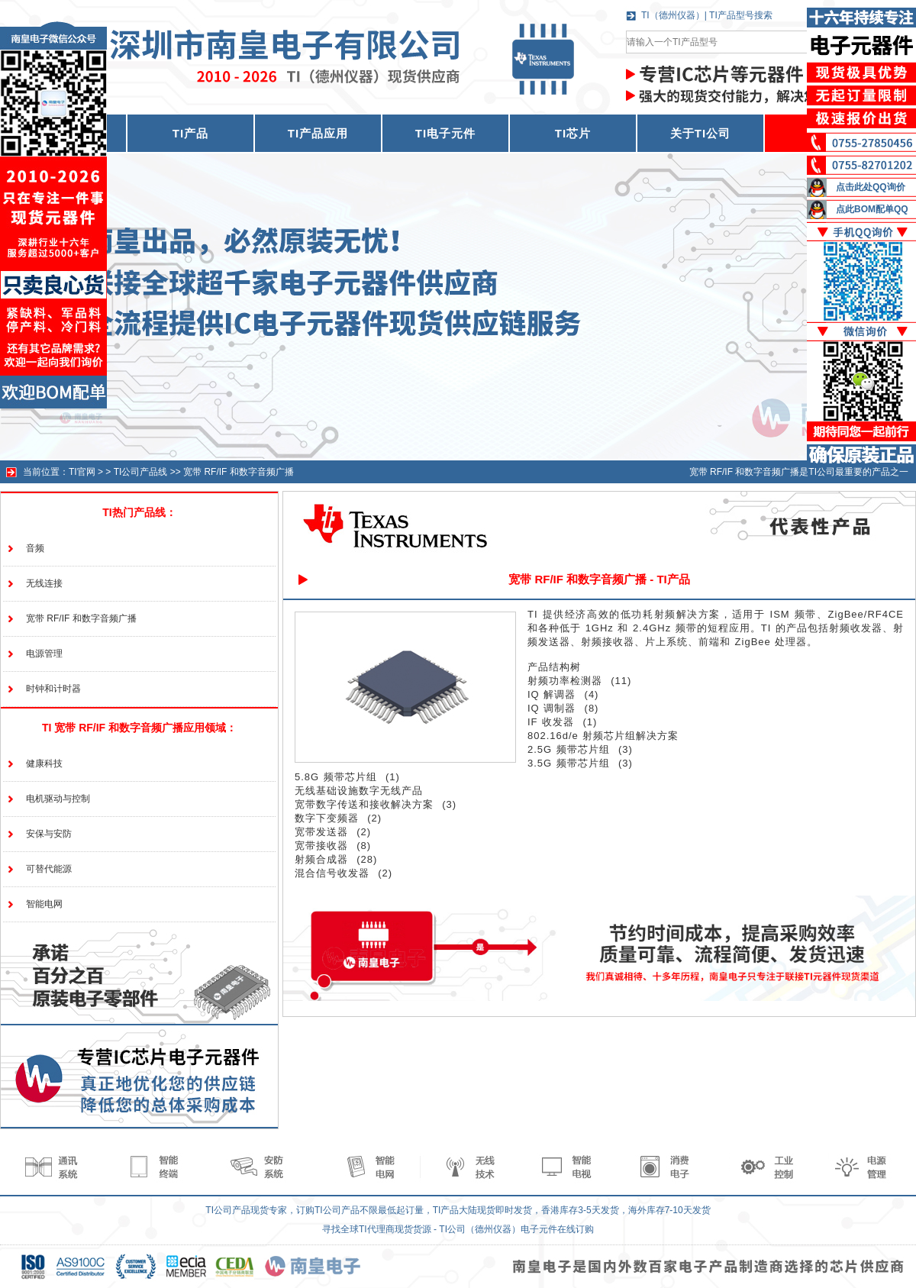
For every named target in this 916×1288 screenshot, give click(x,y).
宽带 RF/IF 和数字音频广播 (238, 471)
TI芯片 (573, 133)
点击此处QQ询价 (870, 187)
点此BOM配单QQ (872, 209)
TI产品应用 (318, 133)
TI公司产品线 (141, 471)
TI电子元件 (445, 133)
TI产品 (190, 133)
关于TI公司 (700, 133)
